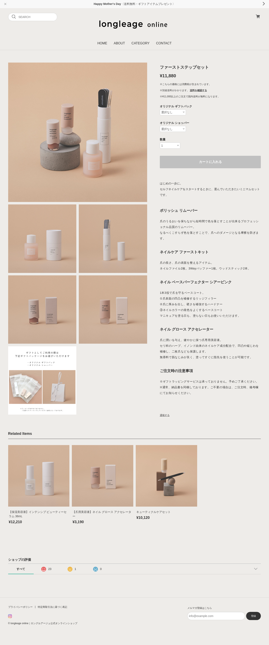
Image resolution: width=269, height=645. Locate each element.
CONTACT (164, 43)
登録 (253, 616)
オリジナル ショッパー (174, 122)
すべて (21, 569)
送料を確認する (198, 90)
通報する (165, 415)
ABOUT (119, 43)
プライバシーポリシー (20, 607)
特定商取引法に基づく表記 (52, 607)
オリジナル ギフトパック (176, 106)
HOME (102, 43)
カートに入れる (210, 162)
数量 (163, 139)
